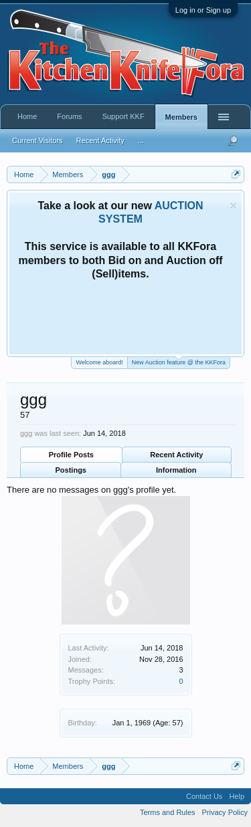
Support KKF (123, 116)
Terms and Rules (167, 812)
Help (236, 796)
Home (27, 116)
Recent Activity (176, 455)
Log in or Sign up (203, 10)
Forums (69, 116)
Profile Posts (71, 455)
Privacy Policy (225, 812)
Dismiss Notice (233, 206)
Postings (71, 470)
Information (176, 470)
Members (181, 117)
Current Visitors (37, 140)
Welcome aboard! (99, 362)
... (141, 140)
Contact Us (204, 796)
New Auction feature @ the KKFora (179, 361)
